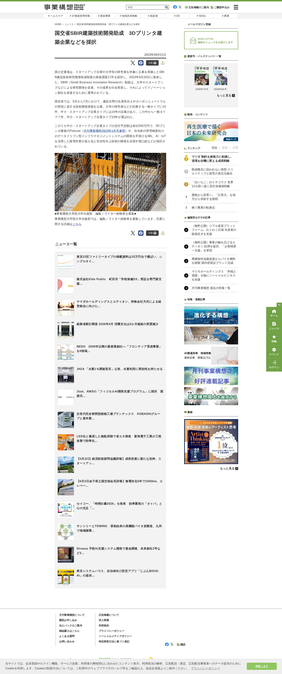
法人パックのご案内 (70, 625)
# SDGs (201, 15)
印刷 (152, 63)
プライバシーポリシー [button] (205, 668)
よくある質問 (66, 636)
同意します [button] (261, 666)
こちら (77, 224)
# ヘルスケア (55, 15)
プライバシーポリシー (111, 631)
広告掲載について (109, 615)
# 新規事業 (104, 15)
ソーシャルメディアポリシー (115, 636)
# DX (177, 15)
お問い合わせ (66, 641)
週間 (225, 242)
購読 (181, 644)
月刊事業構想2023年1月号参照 (104, 130)
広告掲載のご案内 (197, 7)
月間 (235, 242)
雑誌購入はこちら (69, 631)
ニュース (69, 24)
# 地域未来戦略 (128, 15)
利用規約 (104, 625)
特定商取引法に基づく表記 (114, 641)
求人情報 (104, 620)
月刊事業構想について (72, 615)
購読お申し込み (68, 620)
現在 (214, 242)
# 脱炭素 (153, 15)
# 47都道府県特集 (80, 15)
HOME (58, 24)
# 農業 (225, 15)
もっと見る (224, 190)
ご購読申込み (220, 7)
